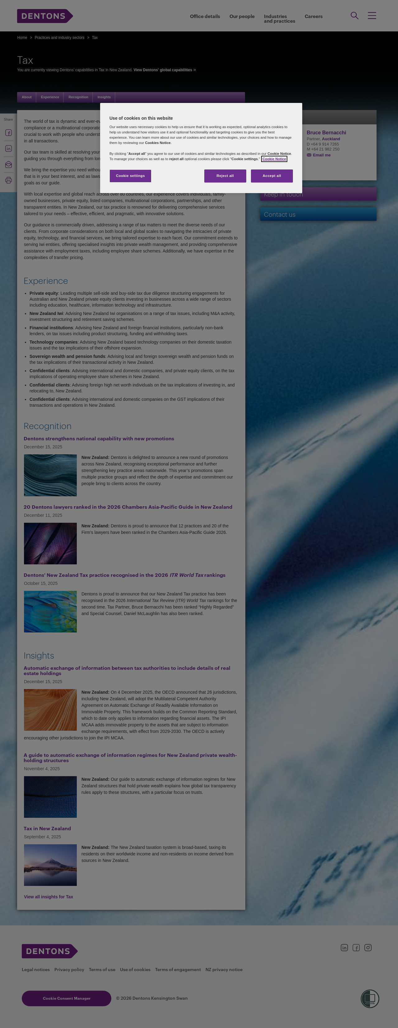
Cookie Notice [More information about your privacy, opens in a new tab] (274, 159)
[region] (201, 148)
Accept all (272, 176)
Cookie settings (130, 176)
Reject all (225, 176)
